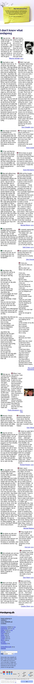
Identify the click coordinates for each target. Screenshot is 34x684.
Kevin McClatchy (28, 170)
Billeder (3, 632)
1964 (32, 127)
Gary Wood (30, 427)
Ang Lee (27, 547)
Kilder (2, 630)
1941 (32, 606)
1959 (32, 577)
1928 (21, 58)
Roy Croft (31, 368)
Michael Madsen (28, 528)
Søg (15, 627)
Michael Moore (25, 225)
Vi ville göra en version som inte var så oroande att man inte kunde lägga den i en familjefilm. (8, 254)
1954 (32, 225)
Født (2, 633)
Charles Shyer (25, 606)
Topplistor (4, 643)
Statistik (3, 648)
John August (30, 259)
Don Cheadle (26, 127)
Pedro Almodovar (13, 410)
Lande (3, 638)
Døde (2, 635)
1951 (21, 410)
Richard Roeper (25, 464)
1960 (32, 464)
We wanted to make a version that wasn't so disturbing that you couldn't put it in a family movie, (25, 254)
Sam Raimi (26, 577)
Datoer (3, 637)
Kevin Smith (30, 148)
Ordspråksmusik (6, 647)
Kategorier (4, 628)
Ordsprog (4, 627)
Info (15, 682)
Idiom (2, 640)
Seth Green (26, 247)
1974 (32, 247)
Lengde (3, 642)
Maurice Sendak (14, 58)
